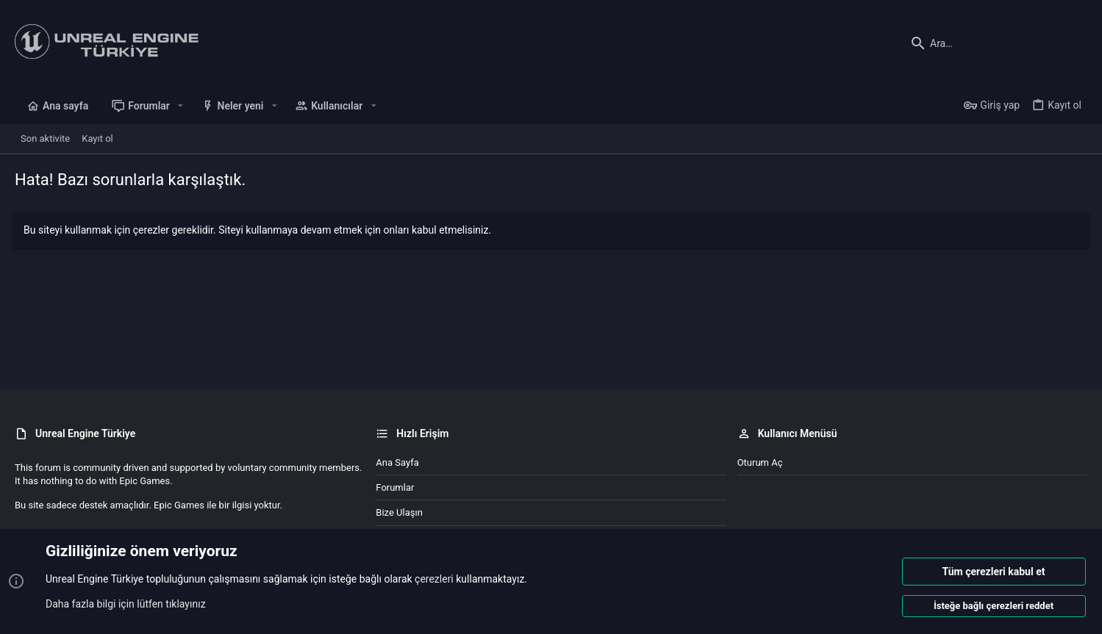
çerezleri (434, 580)
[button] (180, 106)
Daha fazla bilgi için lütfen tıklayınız (126, 604)
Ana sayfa (397, 462)
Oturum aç (760, 462)
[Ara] (995, 43)
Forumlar (395, 487)
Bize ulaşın (399, 512)
